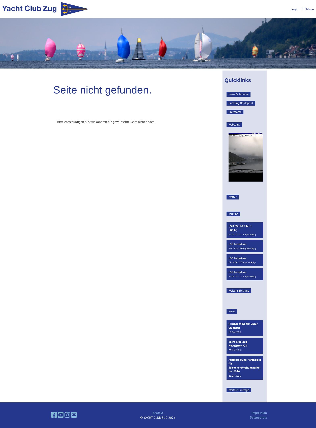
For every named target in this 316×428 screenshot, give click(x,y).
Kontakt (158, 413)
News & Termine (238, 94)
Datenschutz (258, 417)
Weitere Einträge (239, 290)
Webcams (234, 124)
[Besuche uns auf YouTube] (60, 415)
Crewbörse (235, 112)
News (232, 311)
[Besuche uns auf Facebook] (54, 415)
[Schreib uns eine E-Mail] (74, 415)
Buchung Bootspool (241, 103)
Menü (308, 9)
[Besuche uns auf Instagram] (67, 415)
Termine (233, 214)
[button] (245, 230)
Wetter (233, 197)
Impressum (259, 413)
